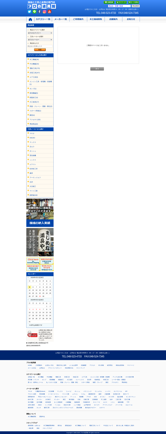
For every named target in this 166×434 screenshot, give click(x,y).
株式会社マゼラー (90, 407)
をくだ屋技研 (58, 402)
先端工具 (75, 377)
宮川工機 (127, 399)
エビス (105, 402)
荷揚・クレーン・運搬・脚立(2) (41, 106)
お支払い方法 (49, 365)
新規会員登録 (120, 365)
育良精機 (33, 155)
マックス (33, 142)
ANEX (40, 405)
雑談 (38, 428)
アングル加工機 (117, 377)
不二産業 (103, 399)
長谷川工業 (67, 405)
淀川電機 (39, 402)
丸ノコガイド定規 (51, 382)
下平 (128, 402)
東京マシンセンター (61, 396)
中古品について (108, 425)
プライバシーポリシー (55, 368)
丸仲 (31, 182)
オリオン (102, 396)
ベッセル (57, 405)
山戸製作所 (87, 405)
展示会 (60, 425)
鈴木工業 (30, 399)
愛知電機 (79, 407)
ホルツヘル (129, 405)
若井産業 (48, 402)
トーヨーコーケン (53, 394)
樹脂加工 (61, 379)
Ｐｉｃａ (73, 396)
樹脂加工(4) (34, 97)
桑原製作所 (92, 394)
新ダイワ (126, 394)
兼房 (31, 173)
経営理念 (110, 365)
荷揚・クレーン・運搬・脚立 (69, 382)
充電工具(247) (35, 73)
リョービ (68, 391)
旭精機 (81, 396)
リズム (83, 394)
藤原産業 (30, 407)
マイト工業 (34, 191)
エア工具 (84, 377)
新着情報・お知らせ (34, 425)
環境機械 (52, 379)
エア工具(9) (34, 77)
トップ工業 (48, 405)
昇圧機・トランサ (33, 379)
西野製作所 (34, 195)
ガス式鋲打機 (129, 377)
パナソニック (87, 391)
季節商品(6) (34, 124)
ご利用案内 (38, 365)
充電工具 (67, 377)
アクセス (92, 365)
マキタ (32, 133)
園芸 (107, 382)
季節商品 (124, 382)
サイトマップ (80, 368)
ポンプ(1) (33, 89)
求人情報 (101, 365)
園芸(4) (32, 115)
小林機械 (68, 402)
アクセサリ (115, 382)
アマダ (89, 396)
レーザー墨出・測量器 (118, 379)
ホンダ (39, 407)
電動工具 (58, 377)
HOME (30, 365)
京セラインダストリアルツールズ (63, 407)
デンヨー (57, 399)
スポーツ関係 (85, 382)
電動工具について (94, 425)
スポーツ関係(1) (35, 111)
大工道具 (69, 379)
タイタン (39, 399)
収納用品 (97, 379)
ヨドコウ (96, 405)
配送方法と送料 (61, 365)
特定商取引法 (69, 368)
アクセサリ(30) (35, 119)
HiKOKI (32, 138)
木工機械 (40, 377)
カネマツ (102, 407)
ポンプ (44, 379)
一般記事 (30, 428)
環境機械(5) (34, 93)
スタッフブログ (47, 428)
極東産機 (120, 402)
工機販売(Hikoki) (40, 391)
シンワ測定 (77, 405)
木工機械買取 (32, 416)
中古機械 (49, 377)
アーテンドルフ (35, 177)
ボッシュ (33, 151)
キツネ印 (111, 396)
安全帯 (89, 379)
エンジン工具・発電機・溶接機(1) (41, 83)
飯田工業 (46, 407)
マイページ (130, 365)
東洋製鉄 (71, 399)
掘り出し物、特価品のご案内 (125, 425)
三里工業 (118, 399)
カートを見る (32, 368)
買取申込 (42, 416)
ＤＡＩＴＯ (96, 402)
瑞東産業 (77, 402)
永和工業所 (31, 405)
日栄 (79, 399)
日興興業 (95, 399)
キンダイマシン (131, 396)
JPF (126, 391)
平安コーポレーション (45, 396)
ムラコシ (33, 164)
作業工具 (106, 379)
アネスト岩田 (32, 394)
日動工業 (86, 399)
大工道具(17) (34, 102)
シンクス (33, 160)
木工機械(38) (34, 59)
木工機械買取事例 (48, 425)
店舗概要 (83, 365)
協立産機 (120, 396)
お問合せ (42, 368)
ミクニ (113, 402)
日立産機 (51, 391)
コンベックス (80, 379)
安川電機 (30, 402)
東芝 (64, 399)
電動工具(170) (35, 68)
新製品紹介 (68, 425)
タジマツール (118, 391)
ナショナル (98, 391)
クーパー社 (119, 405)
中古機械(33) (34, 64)
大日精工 (33, 186)
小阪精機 (107, 394)
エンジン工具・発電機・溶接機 (99, 377)
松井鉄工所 (34, 169)
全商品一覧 (31, 377)
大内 (95, 396)
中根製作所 (86, 402)
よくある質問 (73, 365)
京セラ (32, 147)
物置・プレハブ (97, 382)
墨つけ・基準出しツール (35, 382)
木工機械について (80, 425)
